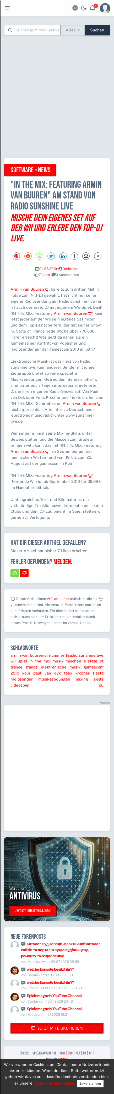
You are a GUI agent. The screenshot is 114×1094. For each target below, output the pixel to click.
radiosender (21, 679)
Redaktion (71, 269)
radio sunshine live (86, 655)
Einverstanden (90, 1083)
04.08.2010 (48, 269)
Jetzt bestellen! (33, 910)
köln (26, 673)
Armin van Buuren (29, 289)
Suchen (97, 30)
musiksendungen (54, 679)
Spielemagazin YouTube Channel (54, 996)
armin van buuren (26, 655)
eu (84, 1053)
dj (46, 655)
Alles (71, 30)
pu (101, 685)
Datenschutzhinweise (54, 1083)
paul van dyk (47, 673)
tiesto (98, 673)
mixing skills (90, 679)
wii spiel (18, 661)
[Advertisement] (57, 96)
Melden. (62, 562)
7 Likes (44, 275)
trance (32, 667)
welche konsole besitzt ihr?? (50, 969)
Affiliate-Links (58, 599)
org (70, 1053)
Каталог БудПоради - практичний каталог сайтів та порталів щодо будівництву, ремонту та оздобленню (60, 950)
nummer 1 (58, 655)
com (62, 1053)
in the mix (39, 661)
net (78, 1053)
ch (90, 1053)
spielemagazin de (44, 1053)
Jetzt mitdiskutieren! (57, 1028)
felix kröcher (77, 673)
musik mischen (67, 661)
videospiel (20, 685)
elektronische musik (61, 667)
